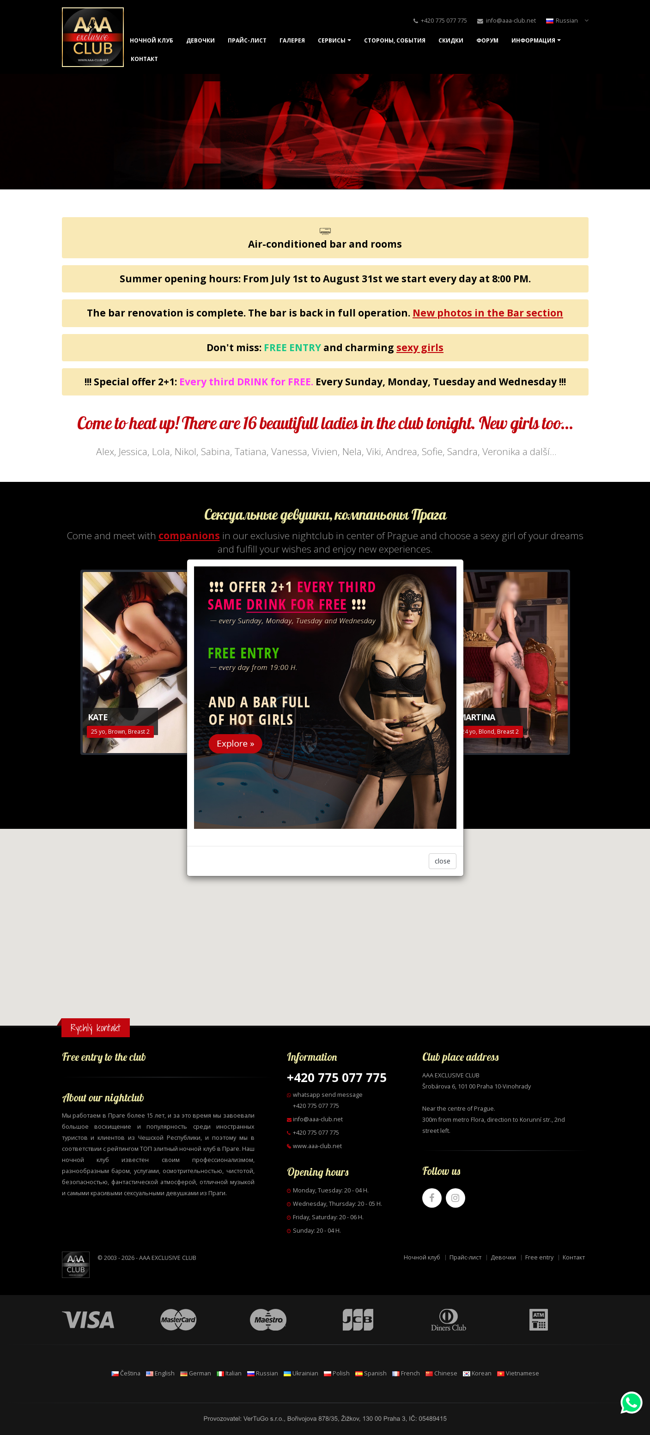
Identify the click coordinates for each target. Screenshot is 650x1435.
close (442, 861)
